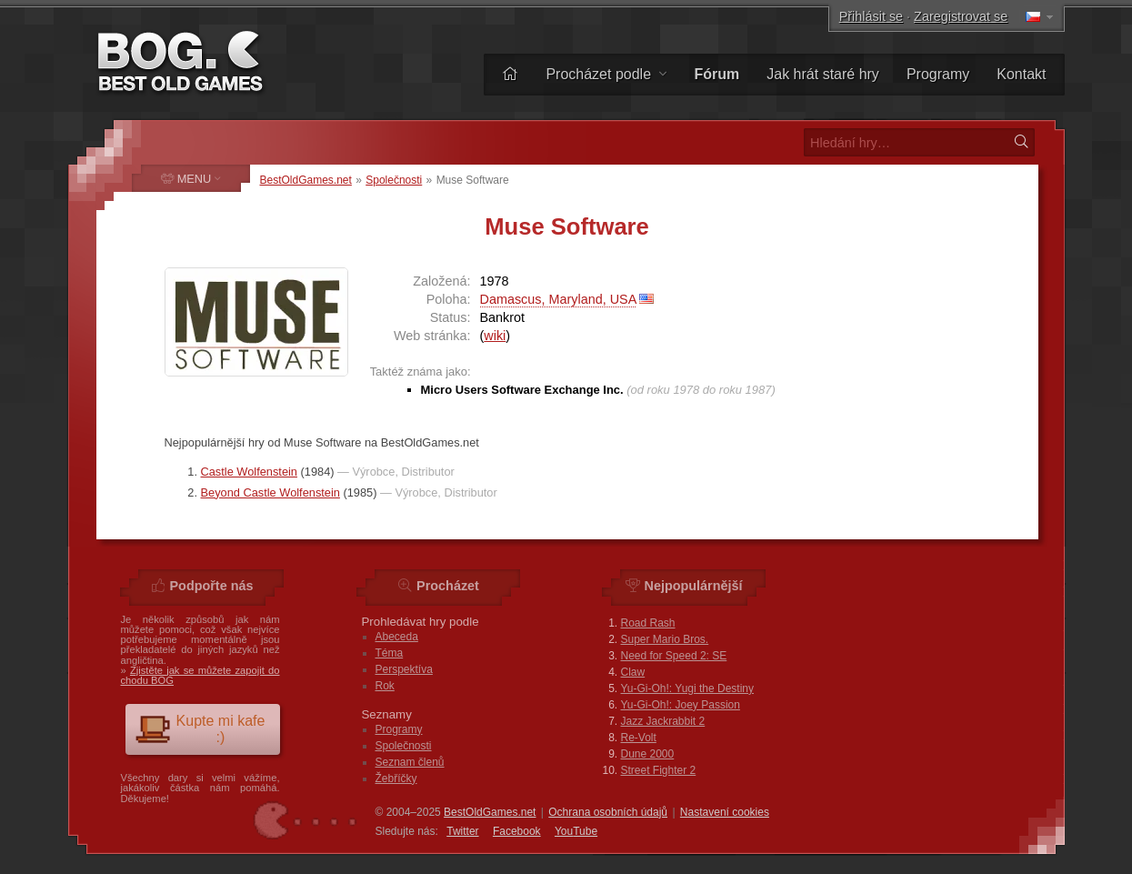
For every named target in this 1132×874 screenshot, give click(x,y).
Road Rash (648, 623)
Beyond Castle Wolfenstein (270, 492)
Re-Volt (638, 737)
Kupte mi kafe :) (200, 729)
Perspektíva (404, 669)
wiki (495, 335)
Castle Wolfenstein (249, 471)
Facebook (517, 831)
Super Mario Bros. (665, 639)
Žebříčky (396, 778)
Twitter (462, 831)
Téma (390, 653)
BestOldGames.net (306, 180)
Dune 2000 (648, 754)
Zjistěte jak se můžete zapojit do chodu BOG (200, 675)
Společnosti (394, 180)
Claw (633, 672)
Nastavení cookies (724, 812)
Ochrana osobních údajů (607, 812)
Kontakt (1021, 74)
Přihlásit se (871, 16)
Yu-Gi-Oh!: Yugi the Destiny (688, 688)
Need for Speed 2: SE (674, 655)
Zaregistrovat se (960, 16)
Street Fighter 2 (658, 770)
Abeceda (397, 636)
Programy (938, 74)
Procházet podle (606, 74)
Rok (385, 685)
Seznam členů (410, 762)
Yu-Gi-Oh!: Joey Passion (680, 704)
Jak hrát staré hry (822, 74)
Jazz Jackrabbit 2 (663, 721)
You (576, 831)
